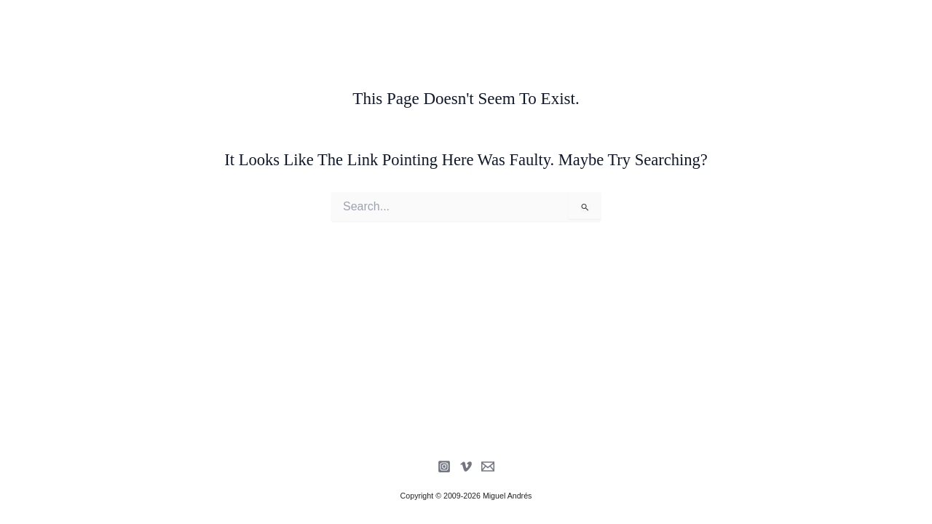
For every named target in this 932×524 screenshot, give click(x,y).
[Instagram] (444, 466)
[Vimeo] (466, 466)
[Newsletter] (487, 466)
